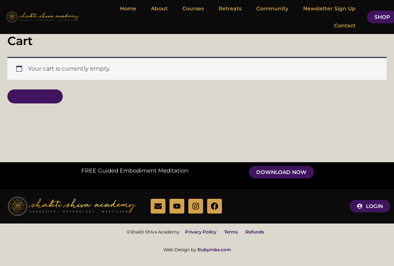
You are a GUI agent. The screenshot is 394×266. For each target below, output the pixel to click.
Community (272, 8)
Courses (193, 8)
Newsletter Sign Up (329, 8)
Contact (345, 25)
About (159, 8)
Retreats (230, 8)
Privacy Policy (204, 232)
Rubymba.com (214, 249)
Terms (231, 232)
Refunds (255, 232)
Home (128, 8)
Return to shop (35, 96)
